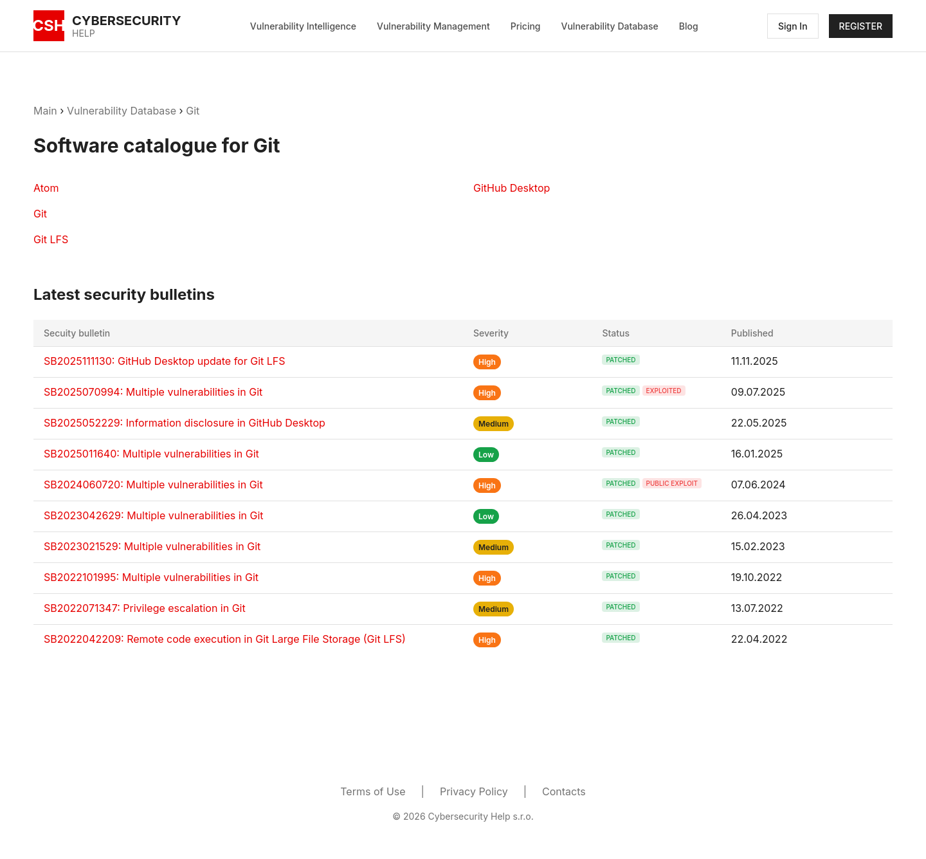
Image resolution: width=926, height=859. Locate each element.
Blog (688, 26)
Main (45, 110)
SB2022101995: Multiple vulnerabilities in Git (151, 577)
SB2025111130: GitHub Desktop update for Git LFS (165, 361)
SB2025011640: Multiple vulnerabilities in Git (151, 453)
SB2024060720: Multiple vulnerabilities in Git (153, 484)
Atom (46, 187)
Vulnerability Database (609, 26)
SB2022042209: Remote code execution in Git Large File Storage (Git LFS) (225, 639)
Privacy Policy (474, 791)
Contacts (564, 791)
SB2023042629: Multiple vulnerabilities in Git (154, 515)
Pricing (526, 26)
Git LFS (50, 239)
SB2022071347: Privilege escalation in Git (145, 608)
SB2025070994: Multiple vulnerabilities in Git (153, 391)
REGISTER (860, 26)
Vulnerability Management (433, 26)
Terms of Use (372, 791)
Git (192, 110)
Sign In (793, 26)
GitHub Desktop (511, 187)
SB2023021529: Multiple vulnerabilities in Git (152, 546)
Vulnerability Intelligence (303, 26)
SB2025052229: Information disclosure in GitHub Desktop (184, 422)
